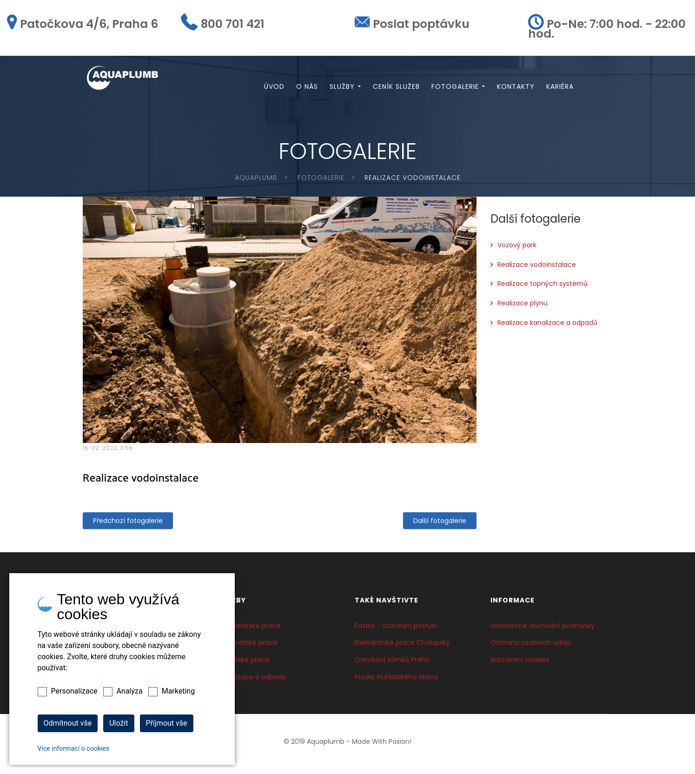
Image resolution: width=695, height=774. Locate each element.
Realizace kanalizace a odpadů (547, 326)
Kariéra (560, 88)
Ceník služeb (396, 88)
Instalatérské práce (249, 630)
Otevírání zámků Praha (392, 663)
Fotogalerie (455, 88)
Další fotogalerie (439, 525)
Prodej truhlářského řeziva (396, 681)
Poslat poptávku (421, 24)
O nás (307, 88)
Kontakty (516, 88)
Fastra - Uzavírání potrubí (396, 630)
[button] (468, 209)
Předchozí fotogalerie (128, 525)
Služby (342, 88)
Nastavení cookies (519, 663)
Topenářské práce (248, 647)
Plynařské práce (244, 663)
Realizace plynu (522, 307)
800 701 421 (233, 24)
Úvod (274, 88)
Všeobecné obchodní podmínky (542, 630)
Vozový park (516, 249)
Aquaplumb (256, 182)
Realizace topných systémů (542, 288)
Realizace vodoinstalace (536, 268)
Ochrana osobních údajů (530, 647)
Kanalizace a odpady (252, 681)
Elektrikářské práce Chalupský (402, 647)
